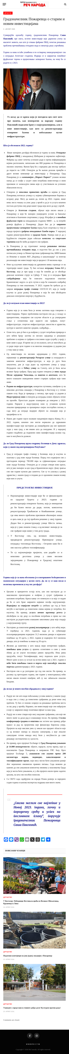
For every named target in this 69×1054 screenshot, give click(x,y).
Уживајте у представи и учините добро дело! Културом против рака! (32, 1008)
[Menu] (4, 4)
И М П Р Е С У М (33, 1044)
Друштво (8, 13)
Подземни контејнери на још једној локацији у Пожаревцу (27, 956)
